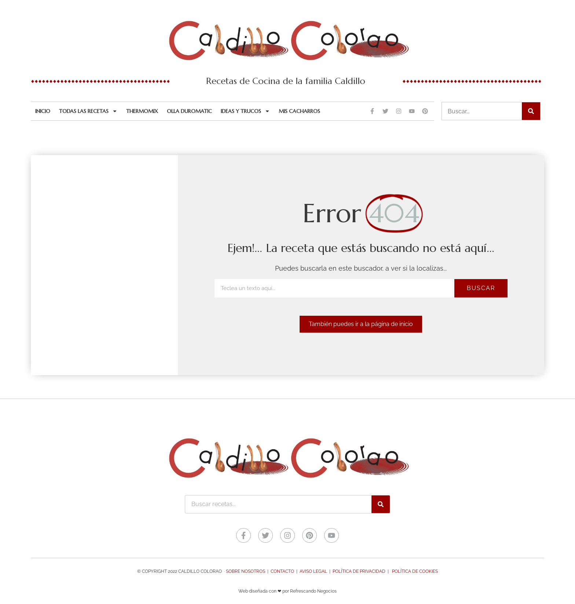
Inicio (42, 111)
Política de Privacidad (359, 571)
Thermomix (142, 111)
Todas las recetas (88, 111)
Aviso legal (313, 571)
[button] (361, 324)
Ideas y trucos (245, 111)
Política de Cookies (415, 571)
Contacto (282, 571)
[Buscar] (531, 111)
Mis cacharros (299, 111)
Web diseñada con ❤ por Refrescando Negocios (287, 591)
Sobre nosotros (245, 571)
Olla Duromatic (189, 111)
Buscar (481, 288)
